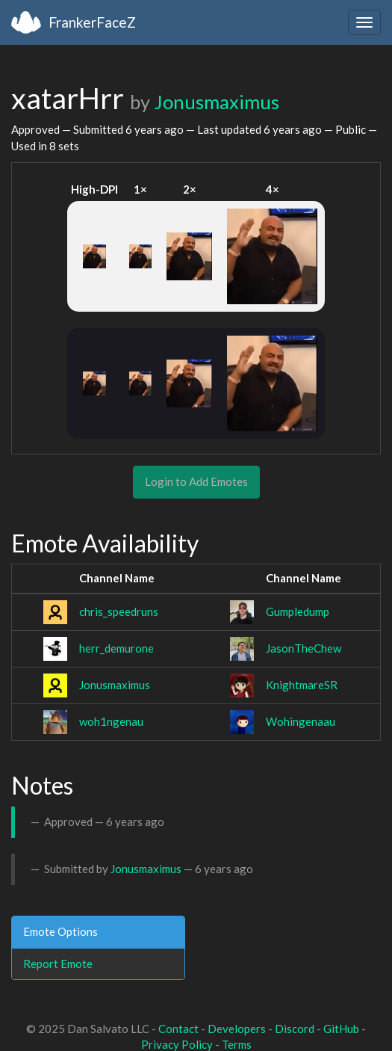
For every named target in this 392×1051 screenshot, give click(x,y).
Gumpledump (297, 611)
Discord (294, 1028)
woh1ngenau (111, 721)
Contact (178, 1028)
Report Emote (58, 963)
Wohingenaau (300, 721)
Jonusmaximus (216, 101)
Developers (237, 1028)
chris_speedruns (118, 611)
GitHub (341, 1028)
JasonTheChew (303, 648)
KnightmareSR (301, 684)
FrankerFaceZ (92, 22)
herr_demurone (116, 648)
